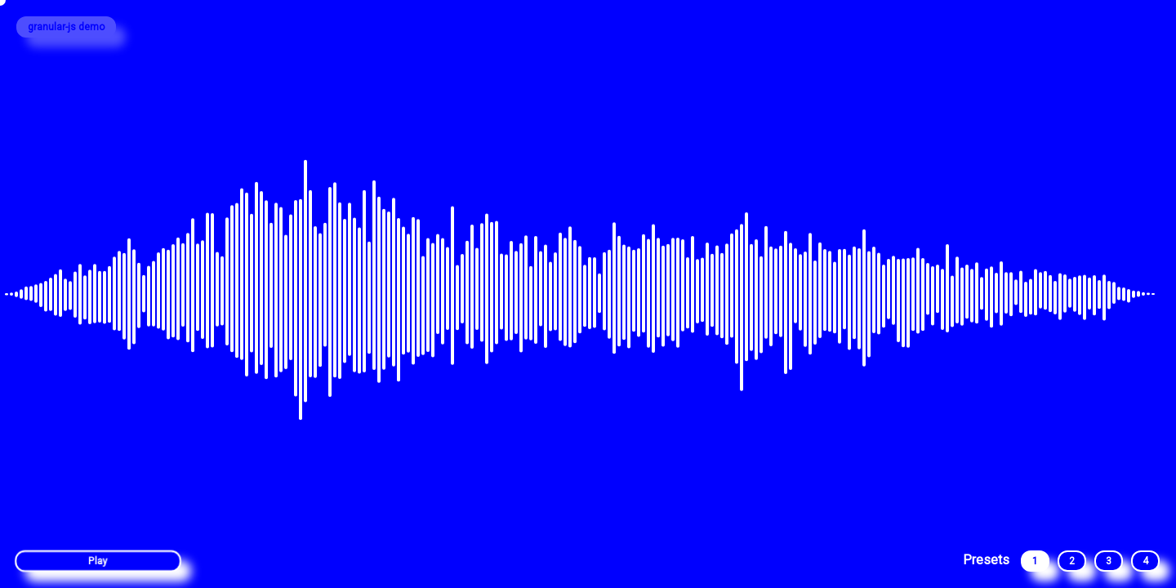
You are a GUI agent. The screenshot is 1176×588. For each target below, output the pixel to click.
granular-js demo (66, 27)
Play (98, 561)
